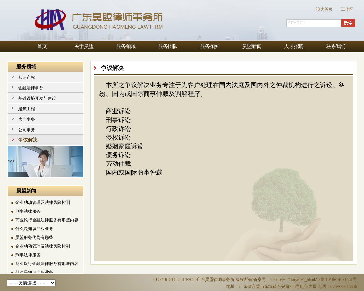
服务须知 (210, 46)
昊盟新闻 (252, 46)
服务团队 (168, 46)
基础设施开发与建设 (37, 98)
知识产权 (26, 77)
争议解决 (28, 140)
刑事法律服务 (28, 211)
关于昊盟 (84, 46)
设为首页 (324, 9)
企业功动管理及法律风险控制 (42, 202)
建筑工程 (26, 108)
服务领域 (126, 46)
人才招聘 (294, 46)
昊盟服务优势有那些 (34, 237)
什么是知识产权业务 (34, 229)
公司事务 (26, 129)
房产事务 (26, 119)
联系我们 (336, 46)
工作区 (347, 9)
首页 (42, 46)
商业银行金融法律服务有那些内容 (46, 220)
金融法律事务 (30, 87)
